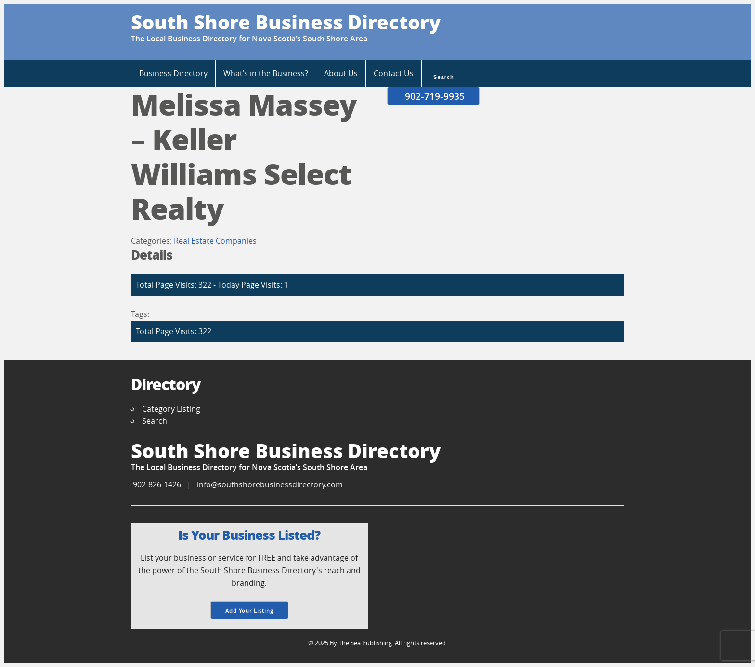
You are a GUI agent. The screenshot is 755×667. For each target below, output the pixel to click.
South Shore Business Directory (286, 22)
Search (442, 76)
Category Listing (171, 409)
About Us (341, 73)
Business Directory (173, 73)
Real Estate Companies (215, 240)
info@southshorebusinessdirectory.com (270, 484)
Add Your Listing (249, 610)
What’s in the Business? (265, 73)
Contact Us (394, 73)
